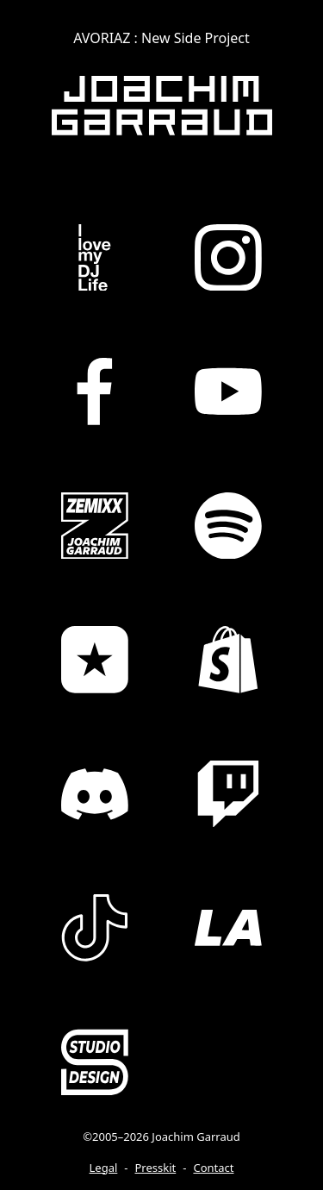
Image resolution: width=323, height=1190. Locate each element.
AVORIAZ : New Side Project (161, 37)
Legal (104, 1167)
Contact (213, 1167)
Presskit (156, 1167)
